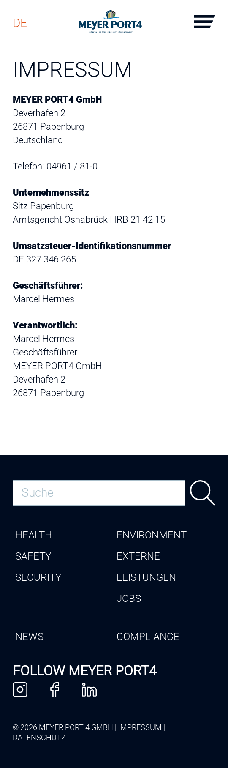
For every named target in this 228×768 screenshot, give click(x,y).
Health (33, 535)
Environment (152, 535)
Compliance (148, 636)
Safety (33, 556)
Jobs (129, 598)
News (29, 636)
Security (38, 577)
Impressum (140, 727)
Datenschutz (39, 737)
